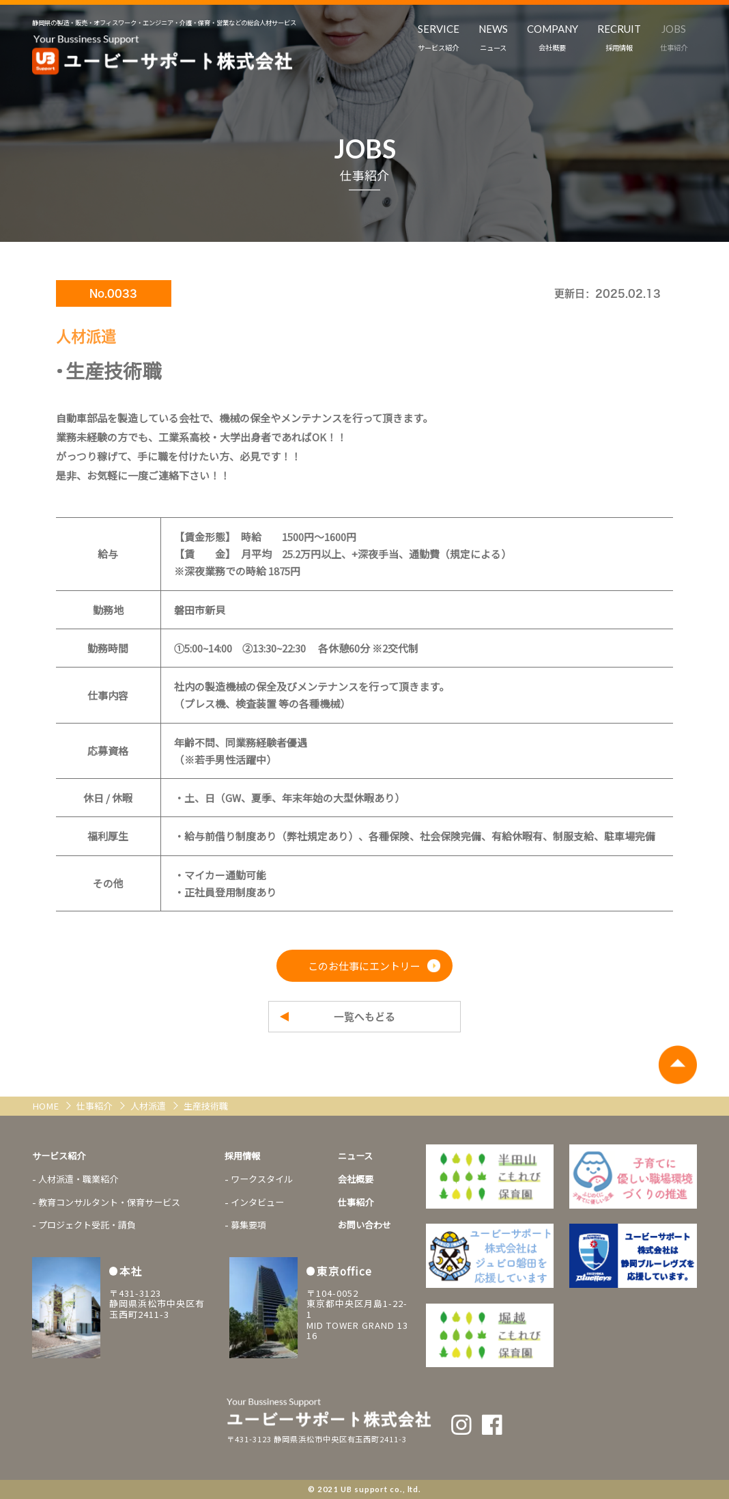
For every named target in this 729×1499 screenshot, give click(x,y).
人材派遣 (149, 1105)
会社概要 (355, 1178)
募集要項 (248, 1224)
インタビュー (257, 1202)
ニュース (355, 1155)
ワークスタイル (262, 1178)
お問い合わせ (364, 1224)
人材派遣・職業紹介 (78, 1178)
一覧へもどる (364, 1017)
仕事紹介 (95, 1105)
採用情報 (242, 1155)
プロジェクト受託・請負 (87, 1224)
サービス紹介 (58, 1155)
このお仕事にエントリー (364, 966)
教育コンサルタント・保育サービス (109, 1202)
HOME (46, 1105)
